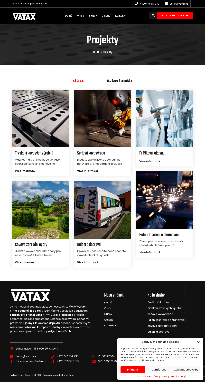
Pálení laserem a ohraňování (166, 320)
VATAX (96, 52)
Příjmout (132, 369)
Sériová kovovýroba (160, 314)
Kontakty (120, 15)
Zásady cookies (143, 376)
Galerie (106, 15)
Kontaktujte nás (173, 15)
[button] (198, 342)
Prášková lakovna (159, 302)
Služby (93, 15)
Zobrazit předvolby (186, 369)
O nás (80, 15)
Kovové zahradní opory (162, 326)
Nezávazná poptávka (119, 80)
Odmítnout (158, 369)
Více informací (25, 171)
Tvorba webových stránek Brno (58, 375)
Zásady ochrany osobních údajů (169, 376)
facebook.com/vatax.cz (31, 361)
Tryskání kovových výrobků (165, 308)
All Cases (78, 80)
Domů (68, 15)
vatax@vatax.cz (26, 356)
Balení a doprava (158, 332)
